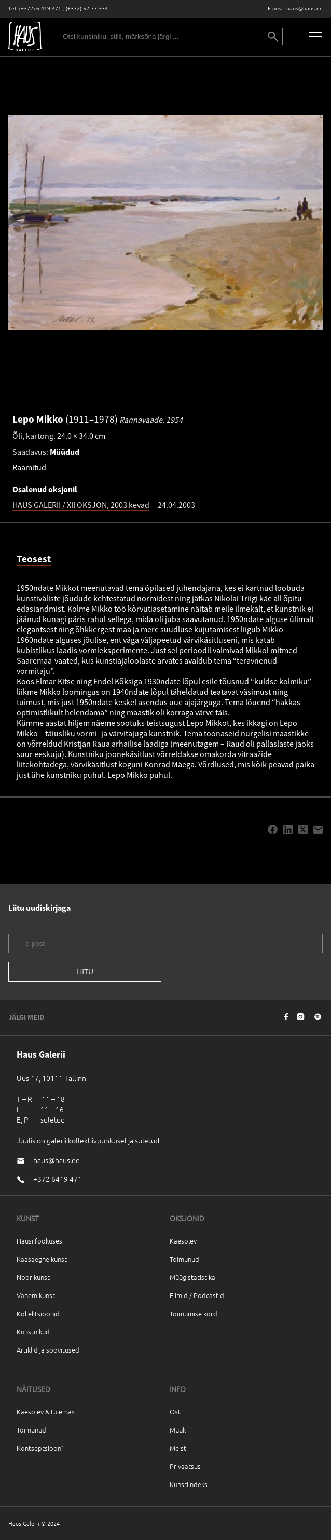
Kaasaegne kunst (42, 1259)
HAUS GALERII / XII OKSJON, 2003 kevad (80, 504)
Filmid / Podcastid (197, 1295)
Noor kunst (33, 1277)
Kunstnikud (33, 1331)
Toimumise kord (193, 1313)
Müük (178, 1430)
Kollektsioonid (38, 1313)
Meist (178, 1448)
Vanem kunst (36, 1295)
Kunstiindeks (189, 1484)
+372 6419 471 (57, 1178)
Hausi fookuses (39, 1241)
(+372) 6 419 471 (40, 8)
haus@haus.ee (304, 8)
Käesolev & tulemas (46, 1411)
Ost (175, 1411)
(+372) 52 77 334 (87, 8)
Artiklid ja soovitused (48, 1350)
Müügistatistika (192, 1277)
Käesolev (183, 1241)
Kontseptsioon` (40, 1448)
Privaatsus (185, 1466)
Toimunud (184, 1259)
